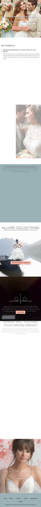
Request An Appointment (20, 28)
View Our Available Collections (20, 262)
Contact (20, 501)
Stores (11, 498)
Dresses (19, 498)
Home (5, 498)
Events (26, 498)
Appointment (33, 498)
